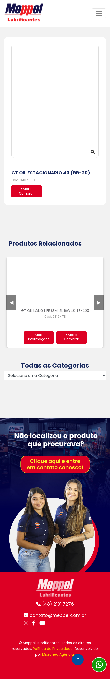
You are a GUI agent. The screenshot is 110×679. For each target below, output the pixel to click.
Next (99, 302)
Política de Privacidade (53, 648)
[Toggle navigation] (99, 13)
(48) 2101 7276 (55, 604)
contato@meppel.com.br (55, 615)
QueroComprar (26, 191)
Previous (11, 302)
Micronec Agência (58, 654)
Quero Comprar (71, 336)
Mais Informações (38, 336)
